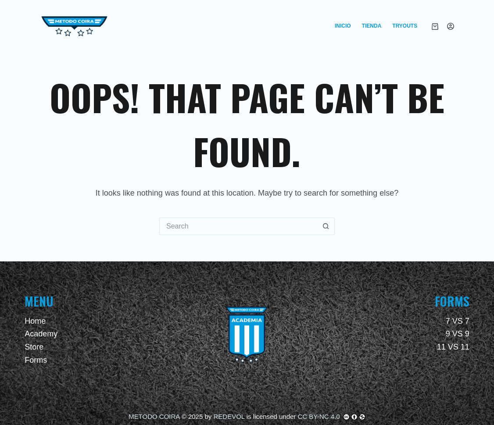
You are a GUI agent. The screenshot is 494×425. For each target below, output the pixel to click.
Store (34, 347)
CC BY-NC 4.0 (320, 416)
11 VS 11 (453, 347)
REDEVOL (228, 416)
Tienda (372, 26)
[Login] (450, 26)
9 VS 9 (457, 333)
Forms (36, 360)
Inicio (343, 26)
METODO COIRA (154, 416)
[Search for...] (238, 226)
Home (35, 321)
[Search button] (326, 226)
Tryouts (404, 26)
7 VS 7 (457, 321)
